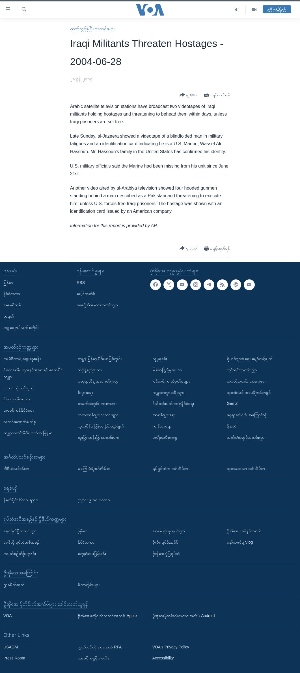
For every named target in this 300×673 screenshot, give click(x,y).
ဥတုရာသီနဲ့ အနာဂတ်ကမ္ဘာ (98, 381)
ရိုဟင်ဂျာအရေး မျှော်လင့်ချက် (250, 358)
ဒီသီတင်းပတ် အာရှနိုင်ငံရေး (173, 403)
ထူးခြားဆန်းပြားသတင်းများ (98, 437)
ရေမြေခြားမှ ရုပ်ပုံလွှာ (168, 531)
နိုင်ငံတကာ (11, 293)
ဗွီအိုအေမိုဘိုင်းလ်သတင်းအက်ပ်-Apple (107, 615)
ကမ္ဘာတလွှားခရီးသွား (168, 392)
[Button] (189, 94)
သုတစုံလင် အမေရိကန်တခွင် (249, 392)
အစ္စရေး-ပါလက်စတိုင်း (20, 327)
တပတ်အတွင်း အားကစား (97, 403)
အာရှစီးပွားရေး (163, 415)
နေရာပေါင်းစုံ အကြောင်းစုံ (247, 415)
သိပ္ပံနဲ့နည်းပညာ (90, 370)
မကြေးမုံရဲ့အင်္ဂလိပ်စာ (94, 468)
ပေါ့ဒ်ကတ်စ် (86, 293)
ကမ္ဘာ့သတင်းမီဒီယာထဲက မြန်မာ (28, 432)
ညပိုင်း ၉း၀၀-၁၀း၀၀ (94, 499)
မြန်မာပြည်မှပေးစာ (167, 370)
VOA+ (8, 615)
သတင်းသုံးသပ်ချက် (18, 387)
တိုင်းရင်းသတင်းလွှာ (242, 370)
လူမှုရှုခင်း (159, 358)
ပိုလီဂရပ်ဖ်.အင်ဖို (165, 542)
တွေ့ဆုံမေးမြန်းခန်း (92, 553)
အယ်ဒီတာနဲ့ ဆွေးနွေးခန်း (22, 358)
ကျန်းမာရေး (161, 426)
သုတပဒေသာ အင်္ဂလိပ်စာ (246, 468)
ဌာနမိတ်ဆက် (14, 584)
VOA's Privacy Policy (170, 646)
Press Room (14, 658)
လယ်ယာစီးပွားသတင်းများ (98, 415)
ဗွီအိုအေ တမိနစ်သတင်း (244, 531)
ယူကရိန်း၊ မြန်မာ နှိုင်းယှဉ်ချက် (101, 426)
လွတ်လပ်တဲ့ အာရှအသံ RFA (100, 646)
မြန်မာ (8, 282)
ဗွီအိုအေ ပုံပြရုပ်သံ (166, 553)
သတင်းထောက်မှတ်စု (19, 421)
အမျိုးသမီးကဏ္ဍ (164, 437)
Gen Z (232, 403)
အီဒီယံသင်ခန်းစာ (16, 468)
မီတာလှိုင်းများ (89, 584)
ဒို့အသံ (232, 426)
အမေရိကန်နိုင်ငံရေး (18, 410)
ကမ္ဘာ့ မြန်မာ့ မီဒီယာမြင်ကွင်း (100, 358)
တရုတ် (8, 316)
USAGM (10, 646)
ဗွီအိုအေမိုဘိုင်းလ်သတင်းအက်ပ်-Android (183, 615)
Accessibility (163, 658)
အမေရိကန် (12, 305)
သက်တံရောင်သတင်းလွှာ (246, 437)
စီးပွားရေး (85, 392)
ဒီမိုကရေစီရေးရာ (16, 399)
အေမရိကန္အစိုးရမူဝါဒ (93, 658)
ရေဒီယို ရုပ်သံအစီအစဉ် (21, 542)
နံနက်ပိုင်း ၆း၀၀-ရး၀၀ (20, 499)
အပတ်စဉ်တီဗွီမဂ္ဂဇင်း (19, 553)
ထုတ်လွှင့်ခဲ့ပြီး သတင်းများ (92, 28)
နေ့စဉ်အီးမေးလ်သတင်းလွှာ (97, 305)
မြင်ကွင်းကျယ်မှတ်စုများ (171, 381)
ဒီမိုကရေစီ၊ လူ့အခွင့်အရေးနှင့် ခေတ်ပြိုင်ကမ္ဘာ (33, 373)
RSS (81, 282)
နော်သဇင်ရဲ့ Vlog (240, 542)
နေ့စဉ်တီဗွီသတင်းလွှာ (19, 531)
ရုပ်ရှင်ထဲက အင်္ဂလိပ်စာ (170, 468)
